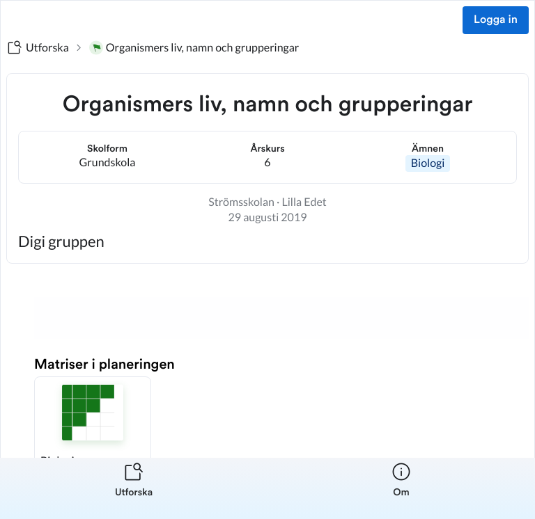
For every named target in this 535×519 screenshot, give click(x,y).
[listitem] (134, 488)
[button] (92, 428)
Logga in (496, 20)
